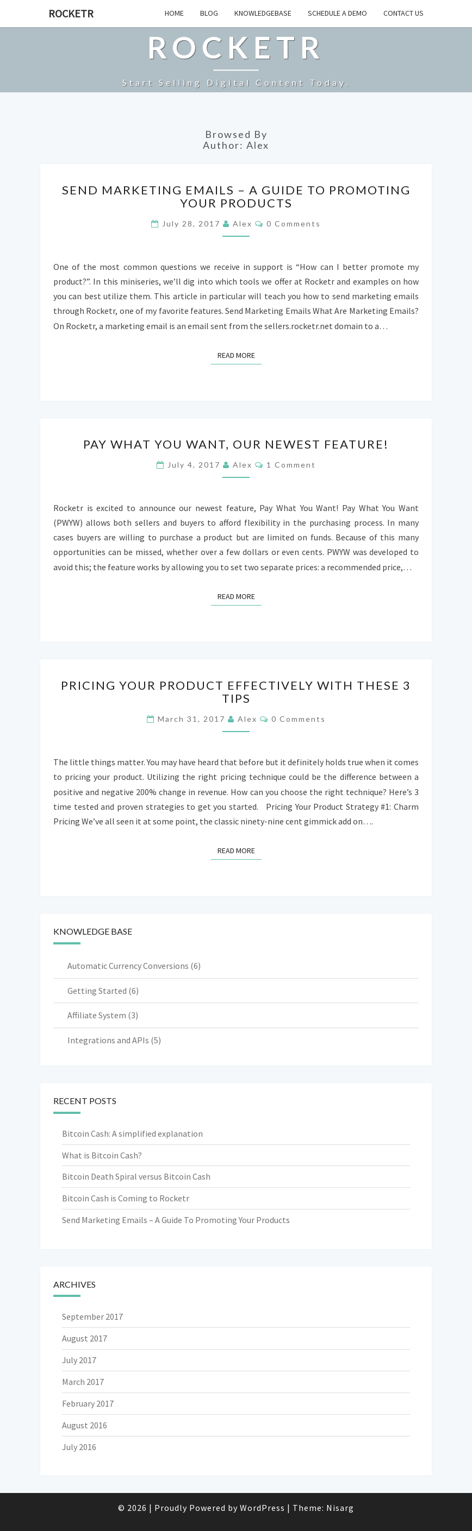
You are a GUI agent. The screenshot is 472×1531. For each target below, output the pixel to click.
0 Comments (293, 223)
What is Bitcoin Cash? (102, 1155)
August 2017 (84, 1338)
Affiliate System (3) (102, 1015)
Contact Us (403, 13)
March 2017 (83, 1381)
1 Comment (291, 464)
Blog (209, 13)
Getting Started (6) (103, 990)
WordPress (262, 1507)
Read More (240, 355)
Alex (242, 223)
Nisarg (340, 1507)
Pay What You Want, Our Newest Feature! (236, 444)
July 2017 (79, 1359)
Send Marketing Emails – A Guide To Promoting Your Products (236, 196)
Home (174, 13)
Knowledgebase (262, 13)
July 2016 (79, 1446)
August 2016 (84, 1425)
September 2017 (92, 1316)
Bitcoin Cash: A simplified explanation (132, 1133)
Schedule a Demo (337, 13)
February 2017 (88, 1403)
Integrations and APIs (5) (114, 1040)
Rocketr (71, 13)
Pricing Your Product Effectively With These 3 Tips (236, 691)
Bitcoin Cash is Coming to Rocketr (125, 1198)
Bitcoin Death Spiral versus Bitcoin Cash (136, 1176)
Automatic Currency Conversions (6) (134, 965)
